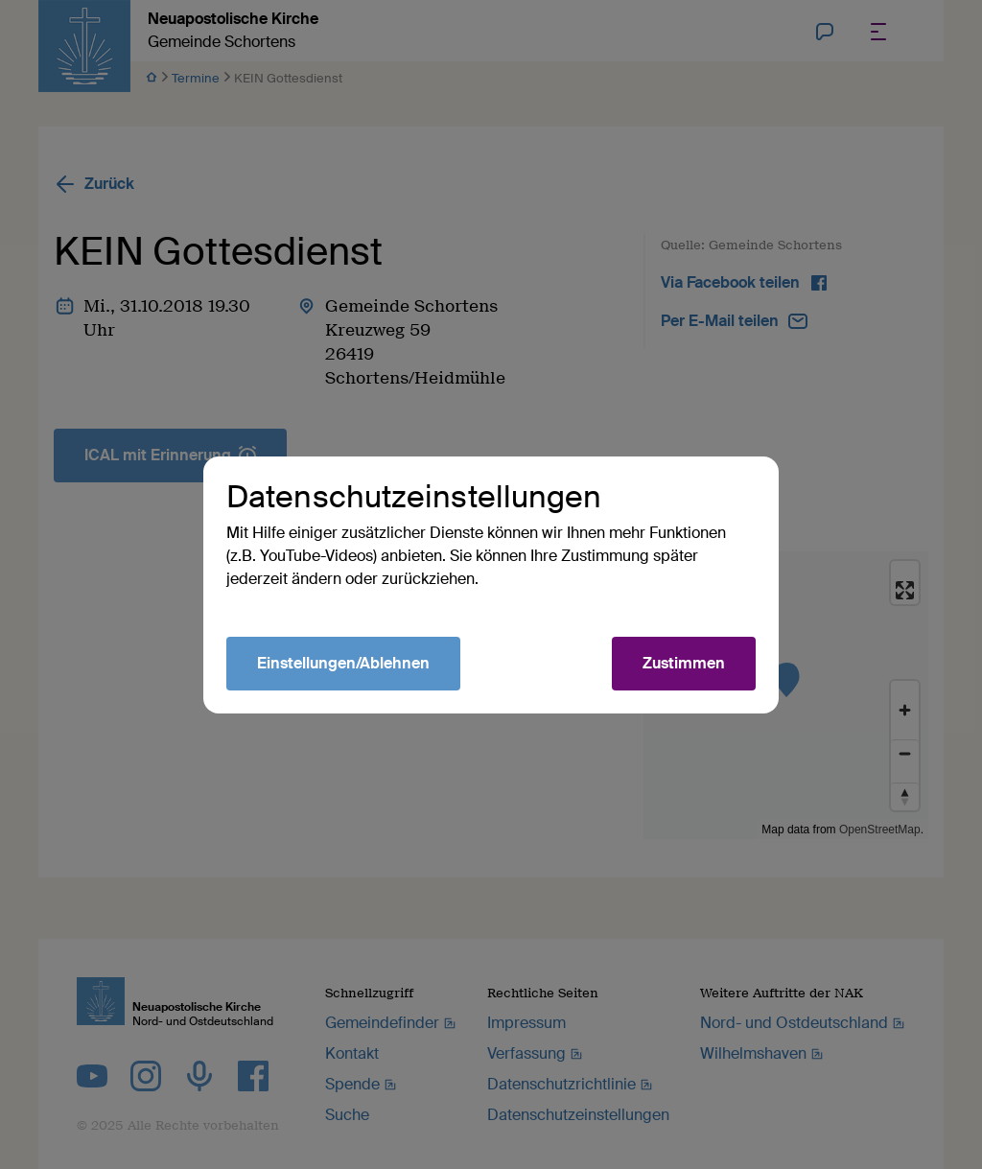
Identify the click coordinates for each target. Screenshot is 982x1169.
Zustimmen (684, 663)
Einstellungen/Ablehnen (343, 663)
